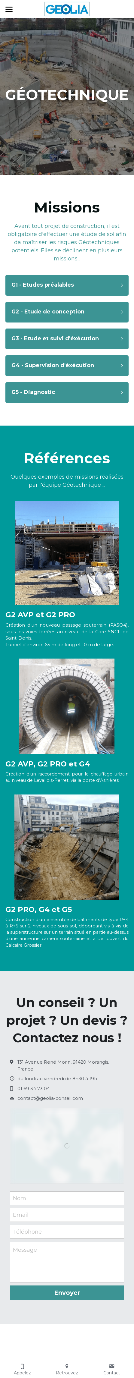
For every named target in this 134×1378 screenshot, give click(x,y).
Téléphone (27, 1231)
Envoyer (67, 1292)
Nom (19, 1198)
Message (25, 1250)
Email (21, 1215)
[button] (67, 285)
